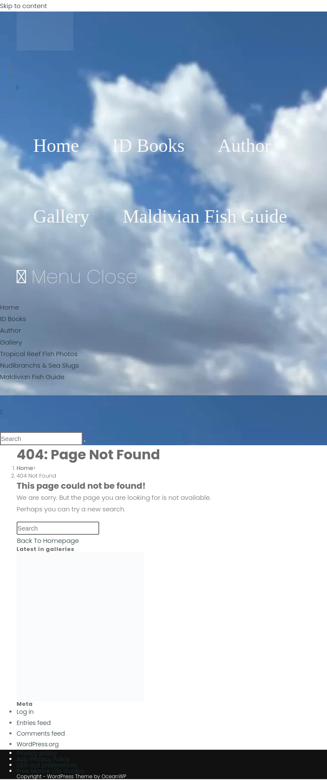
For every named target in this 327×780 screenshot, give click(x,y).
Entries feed (34, 723)
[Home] (25, 468)
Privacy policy (37, 753)
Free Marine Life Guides (50, 771)
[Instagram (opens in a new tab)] (18, 87)
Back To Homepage (48, 540)
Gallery (11, 342)
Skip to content (23, 5)
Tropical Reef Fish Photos (38, 353)
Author (10, 330)
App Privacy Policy (43, 759)
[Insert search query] (41, 438)
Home (9, 307)
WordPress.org (38, 744)
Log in (25, 712)
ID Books (13, 318)
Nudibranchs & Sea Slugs (39, 365)
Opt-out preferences (47, 765)
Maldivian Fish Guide (32, 376)
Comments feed (41, 733)
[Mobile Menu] (77, 277)
